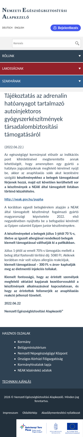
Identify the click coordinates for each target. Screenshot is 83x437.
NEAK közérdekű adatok (35, 370)
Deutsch (7, 27)
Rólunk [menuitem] (8, 56)
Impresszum (10, 413)
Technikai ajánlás (16, 381)
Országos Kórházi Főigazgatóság (40, 359)
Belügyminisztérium (32, 347)
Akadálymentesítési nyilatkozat (61, 413)
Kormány (24, 342)
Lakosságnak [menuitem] (12, 68)
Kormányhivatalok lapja (34, 364)
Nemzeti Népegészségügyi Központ (43, 353)
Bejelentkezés (68, 28)
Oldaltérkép (29, 413)
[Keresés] (77, 43)
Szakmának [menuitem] (11, 81)
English (19, 27)
